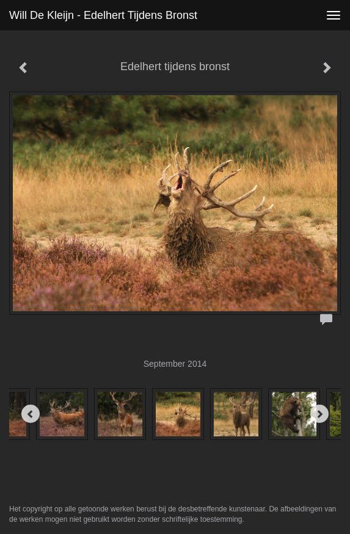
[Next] (319, 414)
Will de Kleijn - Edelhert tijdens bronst (103, 15)
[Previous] (30, 414)
